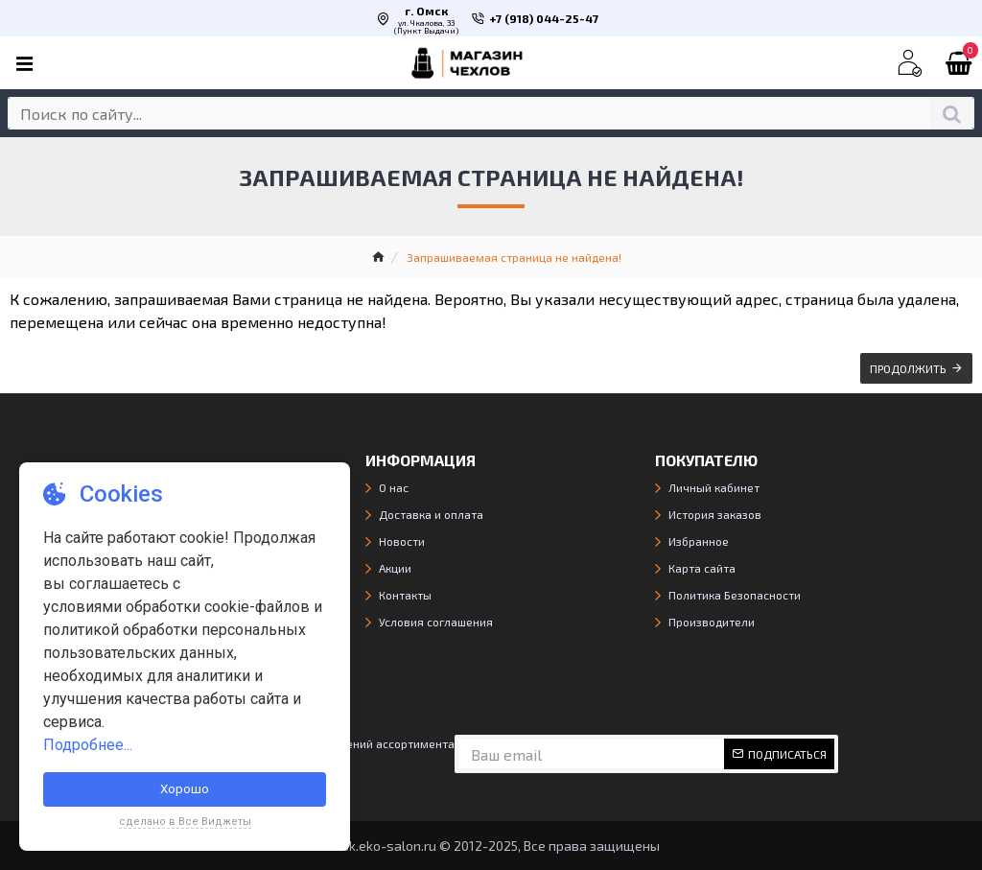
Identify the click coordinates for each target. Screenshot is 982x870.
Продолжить (908, 368)
